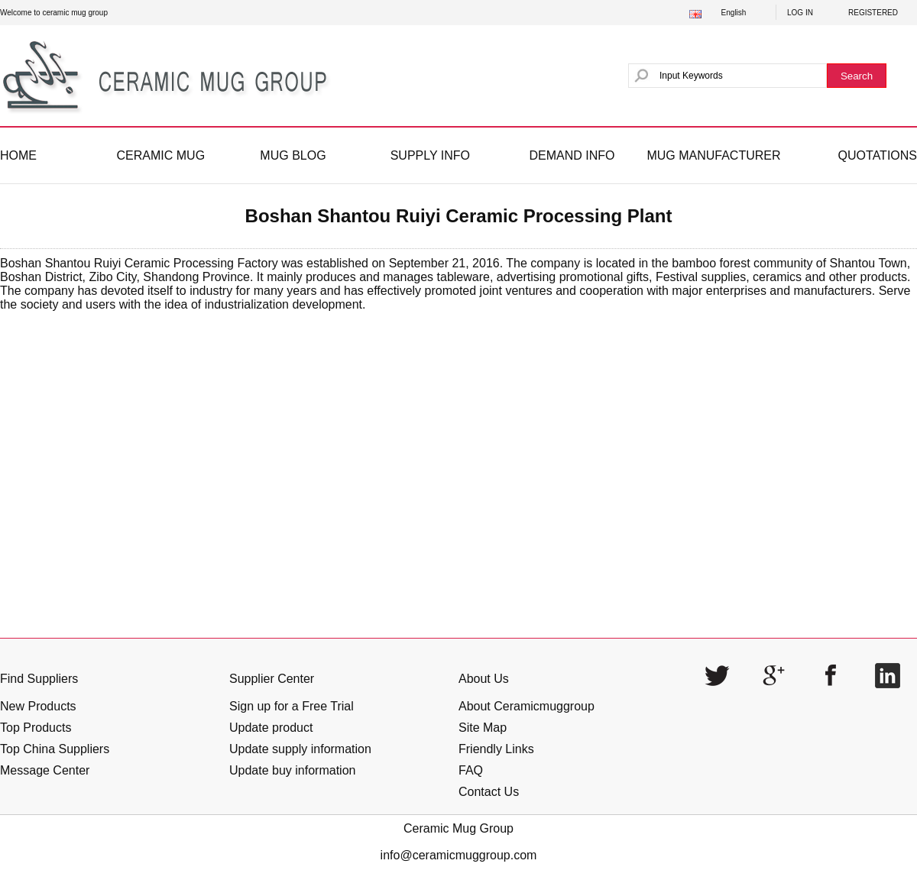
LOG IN (800, 12)
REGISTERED (873, 12)
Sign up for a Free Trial (291, 706)
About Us (483, 678)
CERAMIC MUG (161, 155)
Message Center (44, 770)
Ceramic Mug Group (458, 828)
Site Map (482, 727)
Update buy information (292, 770)
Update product (271, 727)
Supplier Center (271, 678)
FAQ (470, 770)
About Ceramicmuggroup (526, 706)
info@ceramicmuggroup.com (459, 855)
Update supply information (300, 748)
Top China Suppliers (54, 748)
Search (857, 76)
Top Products (35, 727)
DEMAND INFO (571, 155)
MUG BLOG (293, 155)
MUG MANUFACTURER (713, 155)
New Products (38, 706)
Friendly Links (496, 748)
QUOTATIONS (877, 155)
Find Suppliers (39, 678)
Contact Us (488, 791)
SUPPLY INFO (430, 155)
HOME (18, 155)
